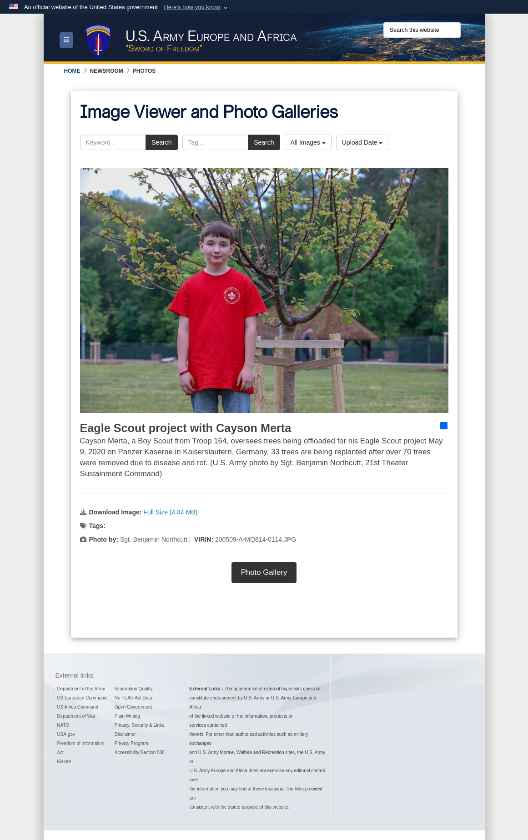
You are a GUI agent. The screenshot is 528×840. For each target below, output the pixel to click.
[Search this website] (422, 30)
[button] (197, 7)
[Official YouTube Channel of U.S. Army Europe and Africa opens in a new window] (411, 51)
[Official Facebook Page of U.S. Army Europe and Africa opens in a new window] (390, 51)
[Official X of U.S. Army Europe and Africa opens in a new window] (379, 51)
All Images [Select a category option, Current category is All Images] (308, 142)
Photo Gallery (264, 572)
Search (161, 142)
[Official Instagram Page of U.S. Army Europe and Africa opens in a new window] (401, 51)
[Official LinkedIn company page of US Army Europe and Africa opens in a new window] (422, 51)
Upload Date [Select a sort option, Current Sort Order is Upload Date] (362, 142)
